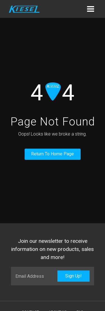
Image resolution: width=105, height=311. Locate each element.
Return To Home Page (52, 153)
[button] (90, 9)
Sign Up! (73, 276)
